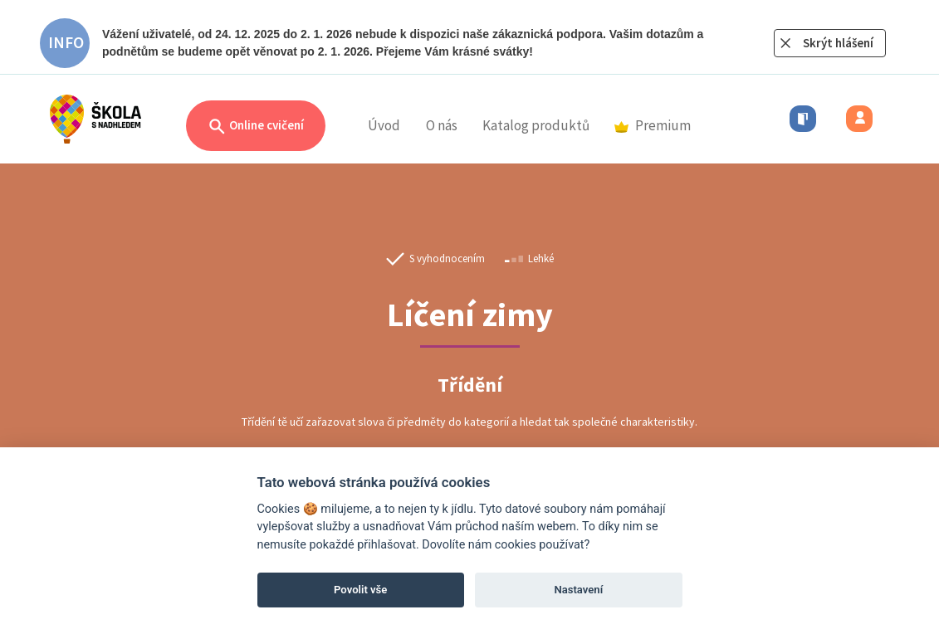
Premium (652, 125)
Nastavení (578, 589)
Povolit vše (360, 589)
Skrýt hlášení (838, 43)
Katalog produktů (535, 125)
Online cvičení (256, 126)
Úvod (384, 125)
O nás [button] (441, 125)
